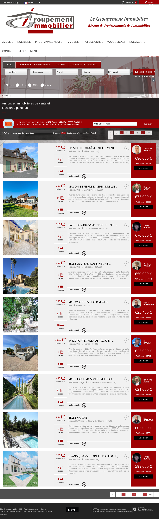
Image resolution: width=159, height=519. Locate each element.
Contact (8, 51)
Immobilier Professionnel (85, 41)
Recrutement (27, 51)
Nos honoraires (38, 511)
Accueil (7, 41)
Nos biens (24, 41)
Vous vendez (116, 41)
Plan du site (4, 511)
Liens (24, 511)
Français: (31, 2)
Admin (30, 511)
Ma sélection (129, 2)
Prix (63, 133)
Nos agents (137, 41)
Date (93, 133)
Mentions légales (15, 511)
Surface (86, 133)
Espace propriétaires (149, 3)
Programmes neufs (48, 41)
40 (148, 133)
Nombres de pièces (74, 133)
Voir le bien (143, 168)
